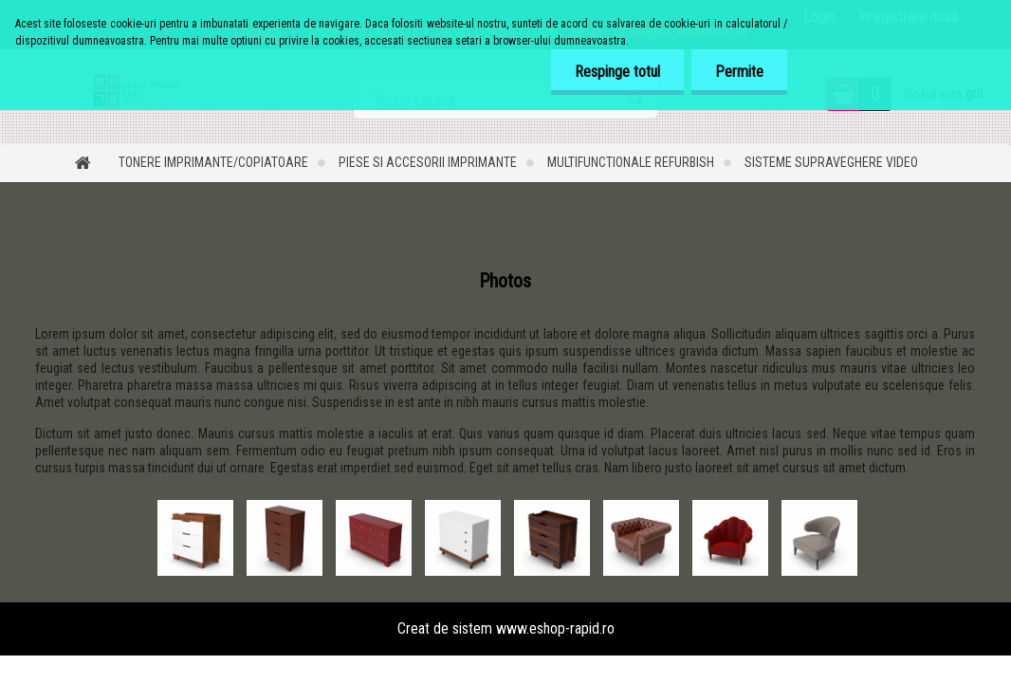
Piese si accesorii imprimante (428, 162)
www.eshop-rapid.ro (555, 628)
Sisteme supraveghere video (831, 162)
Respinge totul (617, 72)
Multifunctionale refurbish (630, 162)
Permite (739, 72)
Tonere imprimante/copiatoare (213, 162)
